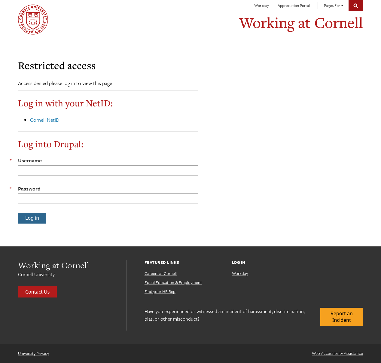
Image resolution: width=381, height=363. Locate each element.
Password (29, 188)
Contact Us (37, 291)
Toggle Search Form (356, 5)
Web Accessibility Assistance (337, 353)
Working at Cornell (301, 22)
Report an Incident (342, 316)
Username (30, 160)
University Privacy (33, 353)
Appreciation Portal (294, 5)
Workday (261, 5)
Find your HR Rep (160, 291)
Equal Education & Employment (173, 282)
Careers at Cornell (161, 273)
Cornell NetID (44, 120)
